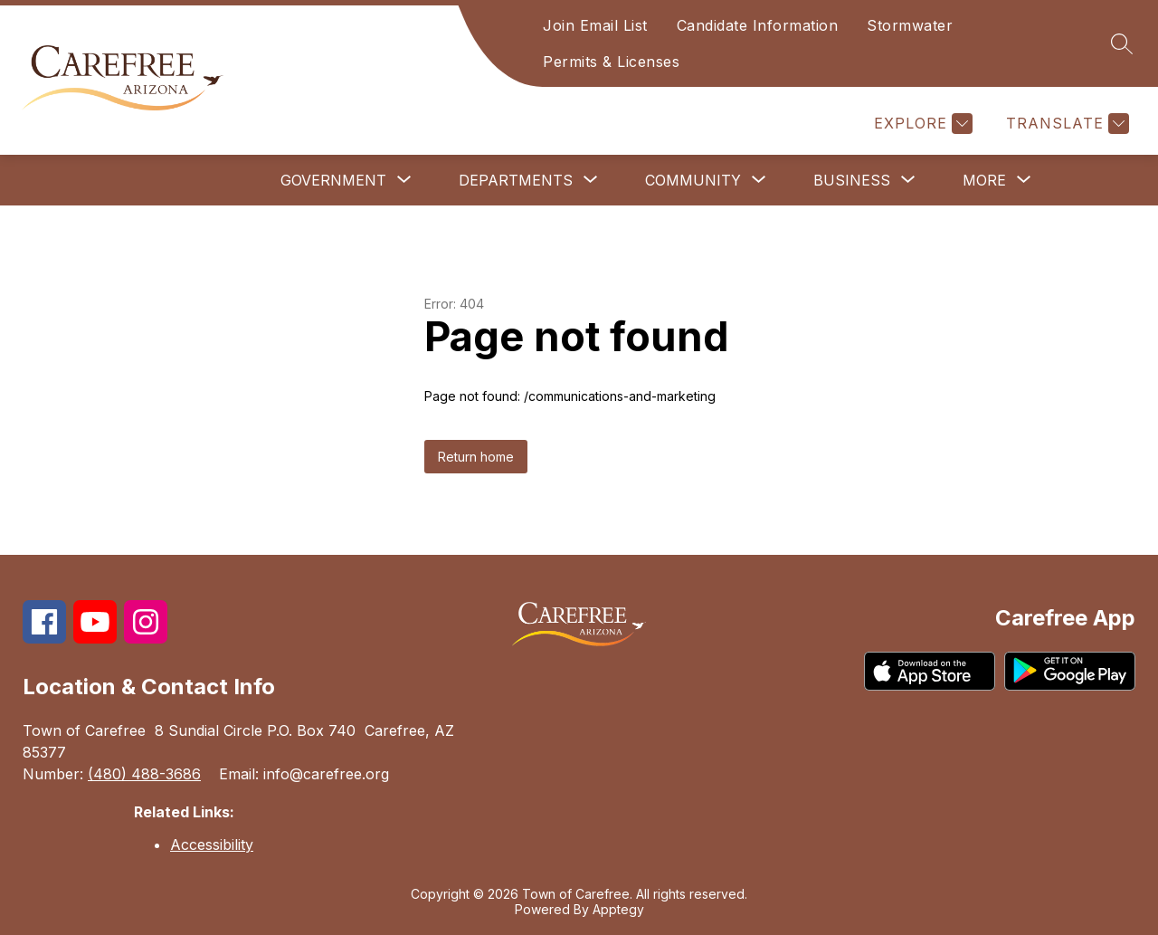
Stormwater (910, 25)
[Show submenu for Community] (693, 180)
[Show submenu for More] (984, 180)
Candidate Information (758, 25)
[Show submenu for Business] (851, 180)
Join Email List (595, 25)
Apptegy (618, 909)
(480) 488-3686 (144, 774)
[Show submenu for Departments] (516, 180)
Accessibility (211, 844)
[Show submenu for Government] (333, 180)
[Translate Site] (1065, 123)
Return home (476, 456)
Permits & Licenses (611, 61)
